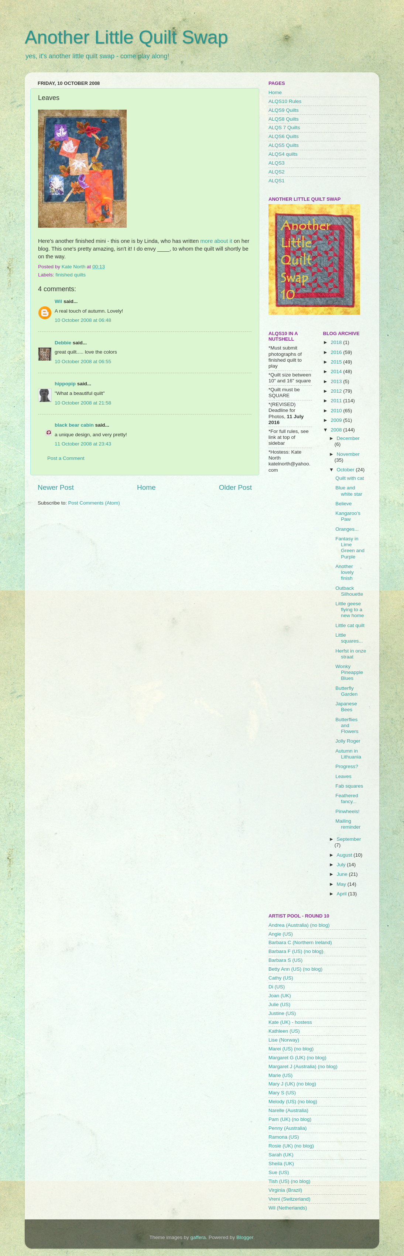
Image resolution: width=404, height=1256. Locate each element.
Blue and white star (348, 490)
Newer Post (56, 487)
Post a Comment (66, 458)
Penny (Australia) (287, 1128)
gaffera (198, 1237)
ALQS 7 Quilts (284, 127)
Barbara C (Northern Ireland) (300, 942)
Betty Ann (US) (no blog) (295, 969)
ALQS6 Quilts (283, 136)
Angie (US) (280, 934)
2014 (337, 371)
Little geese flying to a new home (349, 609)
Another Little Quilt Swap (126, 37)
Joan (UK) (279, 995)
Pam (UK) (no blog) (289, 1119)
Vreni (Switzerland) (289, 1199)
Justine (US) (282, 1013)
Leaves (343, 776)
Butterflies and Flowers (346, 725)
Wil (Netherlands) (287, 1208)
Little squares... (349, 638)
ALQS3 (276, 163)
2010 (337, 410)
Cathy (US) (280, 978)
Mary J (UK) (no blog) (292, 1084)
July (342, 864)
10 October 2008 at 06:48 (83, 320)
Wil (58, 301)
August (345, 855)
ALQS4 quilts (283, 154)
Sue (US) (278, 1172)
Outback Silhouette (349, 591)
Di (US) (276, 987)
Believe (343, 503)
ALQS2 (276, 172)
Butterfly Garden (346, 691)
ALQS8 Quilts (283, 119)
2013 (337, 381)
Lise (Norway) (283, 1040)
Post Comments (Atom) (94, 503)
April (342, 894)
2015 (337, 362)
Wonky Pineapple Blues (349, 672)
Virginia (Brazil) (285, 1190)
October (346, 469)
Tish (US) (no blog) (289, 1181)
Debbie (63, 342)
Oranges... (347, 529)
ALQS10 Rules (284, 101)
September (349, 839)
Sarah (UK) (281, 1154)
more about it (216, 241)
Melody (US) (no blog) (292, 1101)
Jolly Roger (347, 741)
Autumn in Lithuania (348, 754)
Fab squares (349, 786)
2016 (337, 352)
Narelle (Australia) (288, 1110)
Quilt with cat (349, 478)
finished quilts (70, 275)
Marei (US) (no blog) (291, 1049)
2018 (337, 342)
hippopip (65, 383)
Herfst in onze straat (350, 654)
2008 (337, 430)
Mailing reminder (347, 824)
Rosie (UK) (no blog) (291, 1146)
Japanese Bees (346, 706)
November (348, 454)
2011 (337, 400)
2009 (337, 420)
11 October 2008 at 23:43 (83, 444)
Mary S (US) (282, 1092)
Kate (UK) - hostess (290, 1022)
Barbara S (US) (285, 960)
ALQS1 (276, 180)
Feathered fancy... (346, 798)
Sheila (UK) (281, 1163)
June (343, 874)
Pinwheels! (347, 811)
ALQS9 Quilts (283, 110)
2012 (337, 391)
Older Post (235, 487)
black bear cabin (74, 425)
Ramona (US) (283, 1137)
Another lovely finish (344, 572)
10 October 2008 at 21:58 (83, 403)
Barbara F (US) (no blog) (295, 951)
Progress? (346, 766)
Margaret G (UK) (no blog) (297, 1057)
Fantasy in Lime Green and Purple (349, 548)
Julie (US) (279, 1004)
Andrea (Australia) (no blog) (299, 925)
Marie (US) (280, 1075)
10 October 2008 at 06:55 (83, 361)
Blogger (244, 1237)
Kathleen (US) (284, 1031)
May (342, 884)
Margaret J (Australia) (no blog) (303, 1066)
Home (146, 487)
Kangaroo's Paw (347, 516)
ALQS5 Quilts (283, 145)
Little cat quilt (349, 625)
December (348, 438)
